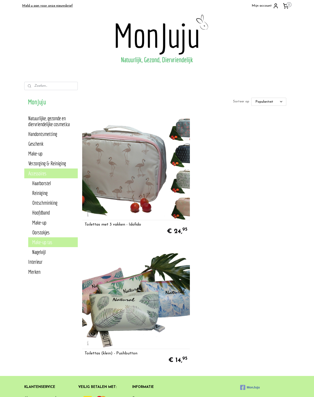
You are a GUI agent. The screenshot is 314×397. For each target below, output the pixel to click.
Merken (34, 272)
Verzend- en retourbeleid (42, 323)
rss (178, 388)
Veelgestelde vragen (147, 323)
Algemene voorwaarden (42, 311)
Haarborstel (41, 183)
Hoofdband (41, 212)
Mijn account (265, 6)
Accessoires (37, 173)
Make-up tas (42, 242)
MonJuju (250, 301)
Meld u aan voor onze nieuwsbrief (47, 6)
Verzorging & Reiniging (47, 163)
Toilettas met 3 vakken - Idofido (112, 183)
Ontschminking (44, 203)
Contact (138, 311)
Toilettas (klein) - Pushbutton (181, 183)
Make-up (35, 153)
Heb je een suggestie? (149, 317)
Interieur (35, 262)
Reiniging (40, 193)
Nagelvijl (39, 252)
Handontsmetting (42, 134)
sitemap (169, 388)
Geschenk (35, 144)
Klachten (139, 328)
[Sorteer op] (268, 102)
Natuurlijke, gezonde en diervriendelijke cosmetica (49, 121)
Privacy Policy (35, 317)
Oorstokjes (41, 232)
